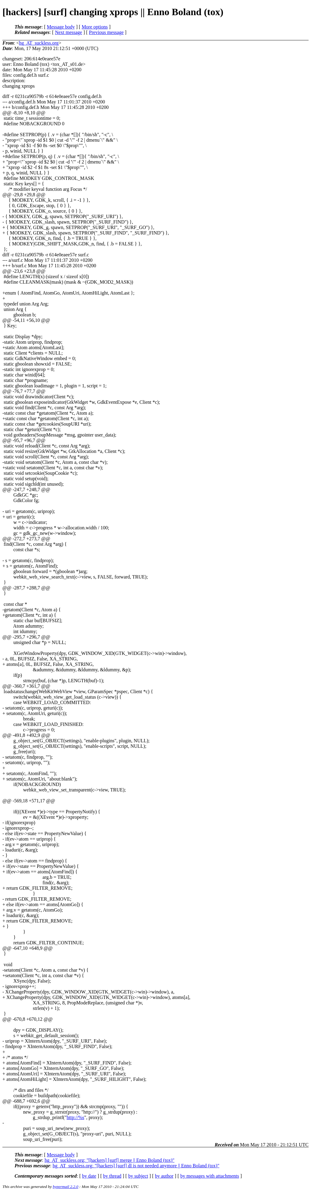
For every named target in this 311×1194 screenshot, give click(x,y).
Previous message (106, 32)
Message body (61, 26)
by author (164, 1176)
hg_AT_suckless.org (39, 43)
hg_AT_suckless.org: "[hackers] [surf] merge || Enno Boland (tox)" (110, 1160)
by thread (112, 1176)
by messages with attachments (209, 1176)
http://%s (75, 1117)
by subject (138, 1176)
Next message (68, 32)
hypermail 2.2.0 (65, 1186)
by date (89, 1176)
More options (95, 26)
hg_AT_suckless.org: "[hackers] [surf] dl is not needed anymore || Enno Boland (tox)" (136, 1165)
